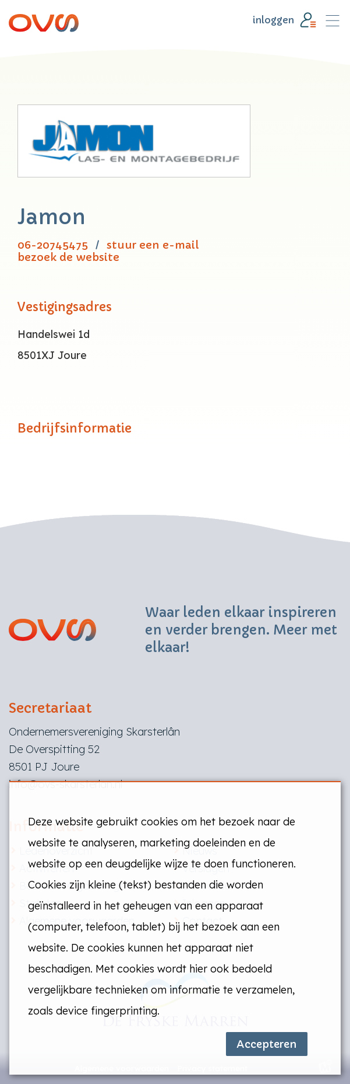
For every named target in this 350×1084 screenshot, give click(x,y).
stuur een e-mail (153, 245)
